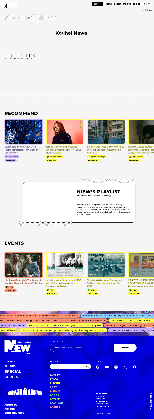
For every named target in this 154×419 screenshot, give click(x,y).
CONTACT (100, 396)
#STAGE (55, 399)
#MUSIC (55, 383)
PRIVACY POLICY (103, 406)
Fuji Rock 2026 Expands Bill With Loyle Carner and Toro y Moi (66, 325)
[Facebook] (134, 367)
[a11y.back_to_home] (9, 5)
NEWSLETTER (56, 341)
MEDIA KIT (100, 399)
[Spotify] (98, 367)
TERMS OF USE (102, 404)
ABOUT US (10, 405)
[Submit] (87, 366)
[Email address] (82, 348)
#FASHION (56, 403)
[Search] (70, 366)
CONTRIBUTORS (14, 413)
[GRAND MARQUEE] (25, 391)
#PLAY (54, 379)
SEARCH (54, 362)
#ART (53, 387)
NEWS (109, 4)
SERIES (136, 4)
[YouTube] (107, 367)
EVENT (117, 4)
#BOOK (54, 395)
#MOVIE (55, 391)
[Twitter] (125, 367)
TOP (138, 10)
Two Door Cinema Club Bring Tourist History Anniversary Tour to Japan (64, 330)
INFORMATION (102, 401)
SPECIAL (127, 4)
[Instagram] (116, 367)
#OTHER (55, 407)
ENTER (125, 348)
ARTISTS (9, 409)
